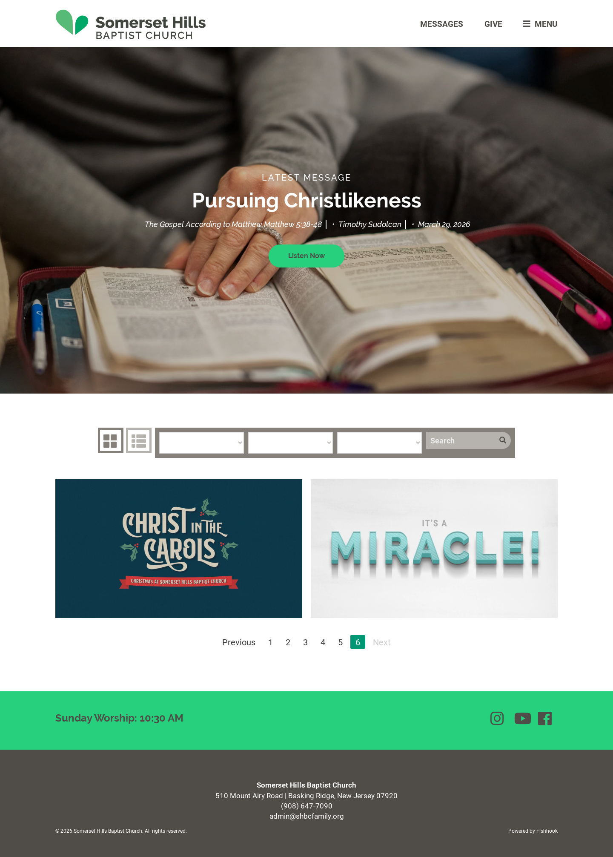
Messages (441, 23)
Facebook (545, 718)
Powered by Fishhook (533, 830)
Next (382, 641)
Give (493, 23)
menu (538, 23)
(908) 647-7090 (306, 806)
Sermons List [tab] (137, 440)
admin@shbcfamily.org (306, 816)
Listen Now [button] (306, 256)
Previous (238, 641)
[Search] (460, 440)
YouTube (521, 718)
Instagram (498, 718)
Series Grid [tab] (109, 440)
